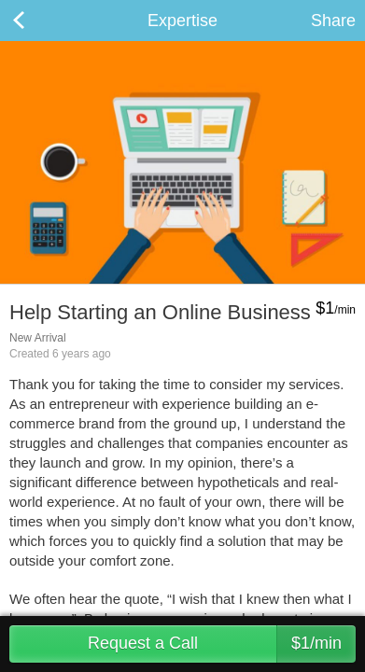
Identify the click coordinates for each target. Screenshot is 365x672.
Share (333, 20)
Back (37, 20)
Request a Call (222, 644)
